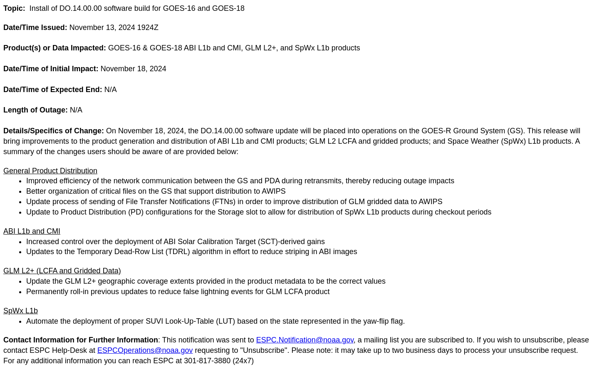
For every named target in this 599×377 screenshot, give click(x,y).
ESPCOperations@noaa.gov (145, 350)
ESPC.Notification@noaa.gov (305, 340)
